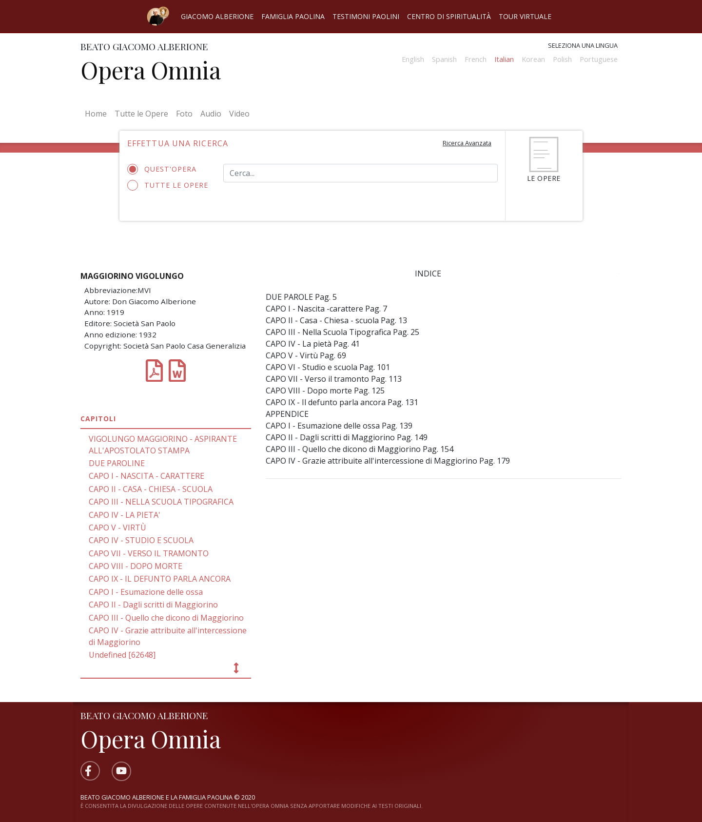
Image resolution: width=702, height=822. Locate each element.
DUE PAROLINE (117, 463)
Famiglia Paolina (293, 16)
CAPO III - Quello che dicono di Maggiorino (166, 617)
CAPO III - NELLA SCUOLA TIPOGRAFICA (161, 501)
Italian (504, 59)
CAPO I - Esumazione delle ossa (146, 592)
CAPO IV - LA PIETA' (124, 514)
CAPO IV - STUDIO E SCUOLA (141, 540)
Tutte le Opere (141, 113)
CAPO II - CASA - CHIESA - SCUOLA (151, 489)
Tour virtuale (525, 16)
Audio (210, 113)
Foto (184, 113)
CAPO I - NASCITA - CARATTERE (146, 475)
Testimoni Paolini (365, 16)
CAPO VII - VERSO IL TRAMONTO (149, 553)
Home (98, 113)
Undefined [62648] (122, 654)
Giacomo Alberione (217, 16)
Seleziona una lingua (583, 45)
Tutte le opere (168, 185)
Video (239, 113)
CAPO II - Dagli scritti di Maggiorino (153, 604)
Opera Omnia (150, 69)
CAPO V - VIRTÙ (117, 527)
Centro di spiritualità (449, 16)
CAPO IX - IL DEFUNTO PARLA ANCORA (160, 578)
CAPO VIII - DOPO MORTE (135, 566)
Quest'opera (165, 169)
